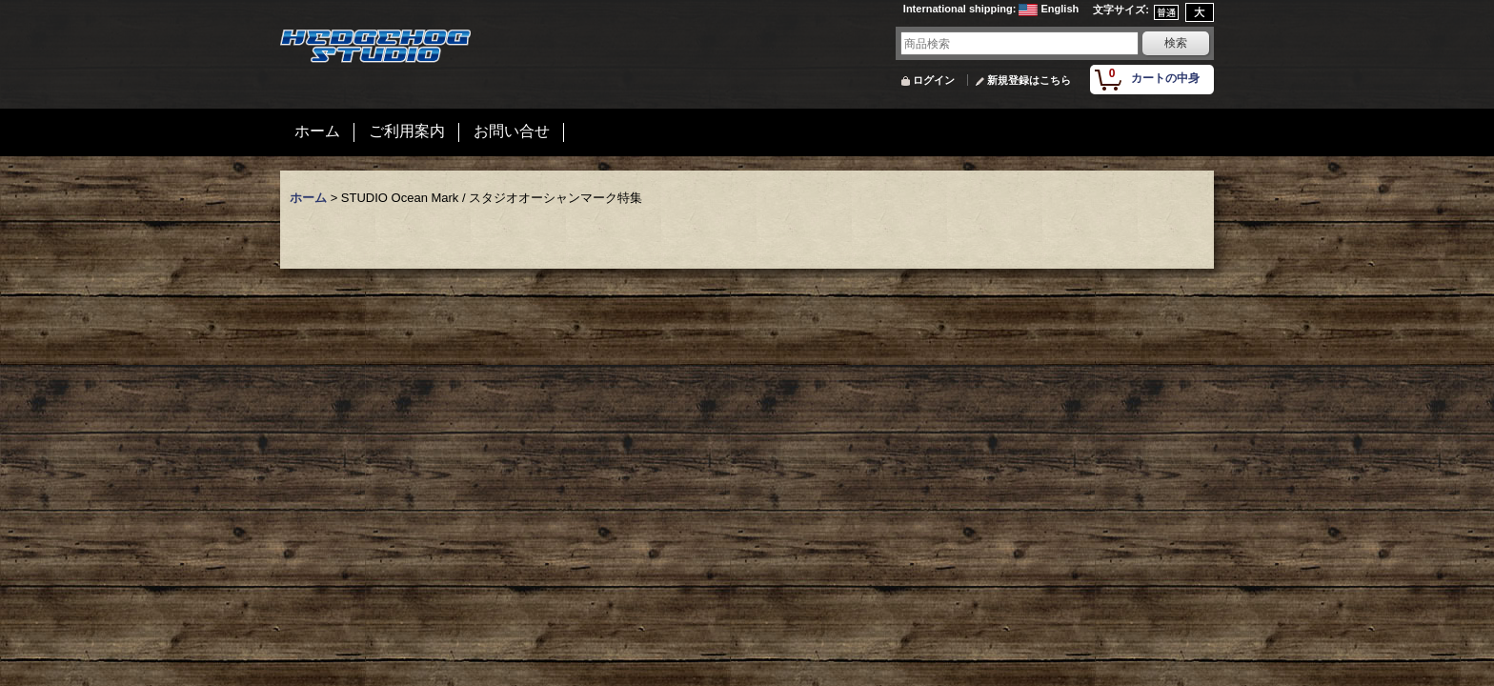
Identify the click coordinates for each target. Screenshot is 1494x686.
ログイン (934, 80)
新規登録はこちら (1029, 80)
